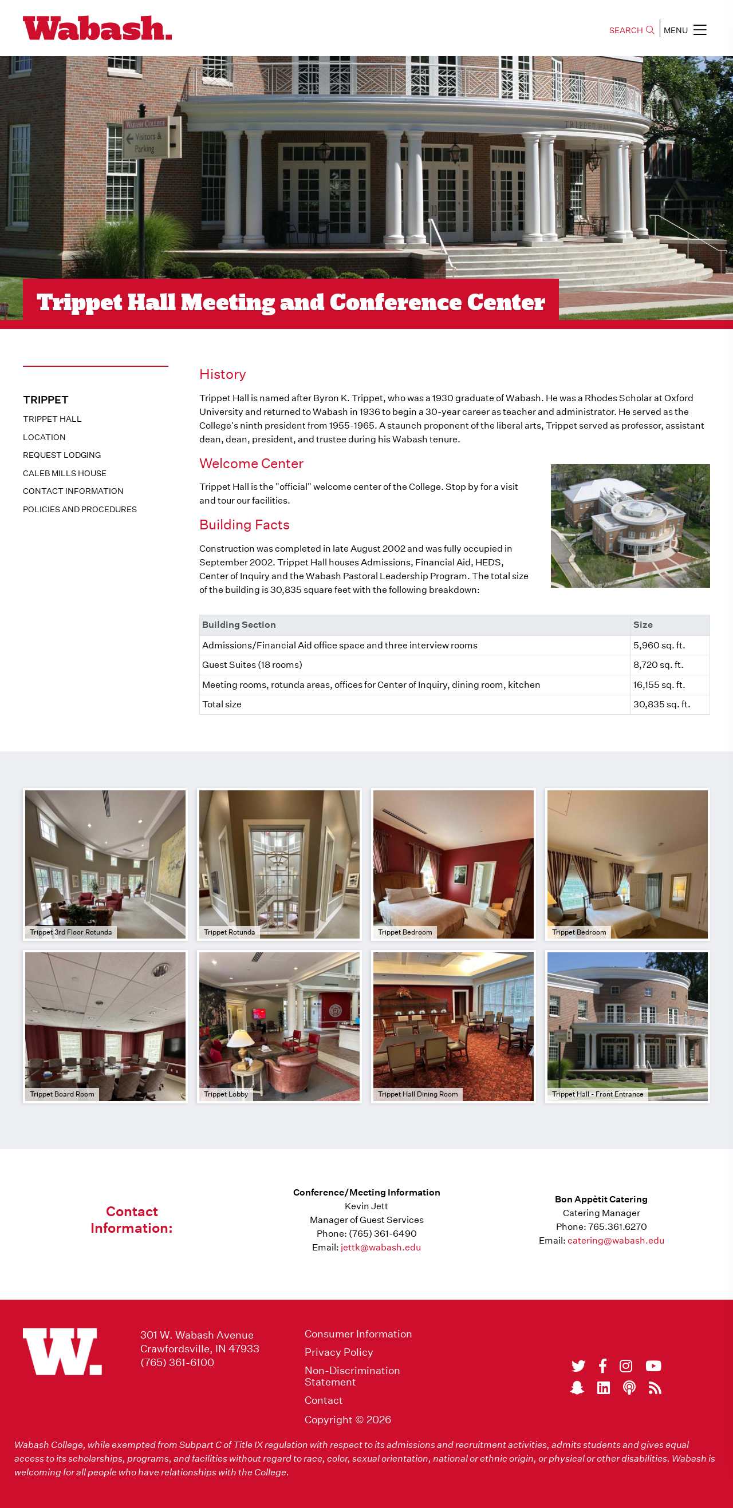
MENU (685, 29)
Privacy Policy (339, 1352)
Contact (324, 1400)
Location (44, 437)
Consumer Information (358, 1334)
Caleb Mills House (65, 473)
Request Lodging (62, 455)
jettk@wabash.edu (381, 1247)
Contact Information (73, 491)
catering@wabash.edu (616, 1240)
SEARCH (632, 30)
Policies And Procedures (80, 509)
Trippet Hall (52, 419)
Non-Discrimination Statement (352, 1376)
